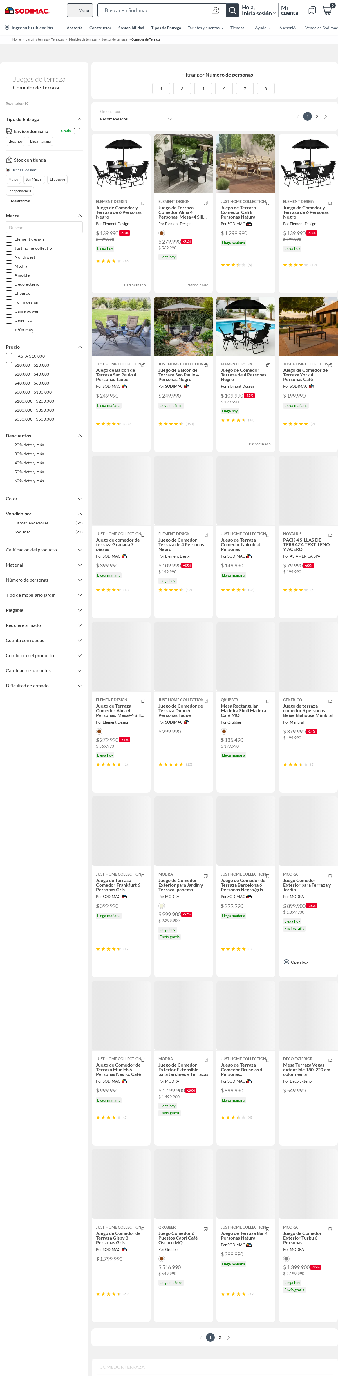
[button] (168, 10)
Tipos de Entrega (166, 27)
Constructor (100, 27)
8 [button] (266, 88)
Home (16, 39)
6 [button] (224, 88)
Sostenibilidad (131, 27)
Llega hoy (15, 141)
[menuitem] (202, 27)
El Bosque (57, 179)
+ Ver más (24, 329)
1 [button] (161, 88)
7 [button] (245, 88)
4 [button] (203, 88)
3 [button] (182, 88)
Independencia (19, 191)
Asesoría (74, 27)
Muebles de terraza (83, 39)
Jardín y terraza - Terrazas (45, 39)
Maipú (13, 179)
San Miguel (34, 179)
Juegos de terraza (114, 39)
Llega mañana (40, 141)
